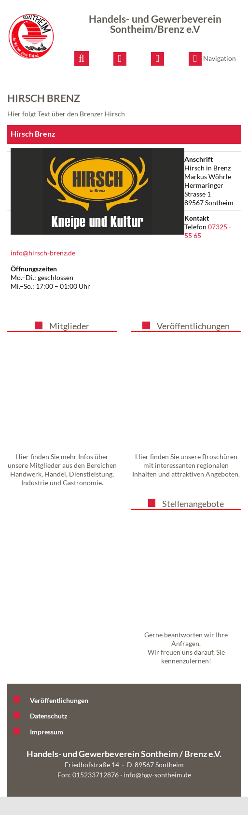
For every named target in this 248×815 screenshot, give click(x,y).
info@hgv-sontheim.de (157, 775)
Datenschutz (49, 716)
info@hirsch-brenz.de (43, 253)
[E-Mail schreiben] (119, 59)
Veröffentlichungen (193, 326)
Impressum (46, 732)
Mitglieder (69, 326)
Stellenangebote (193, 504)
